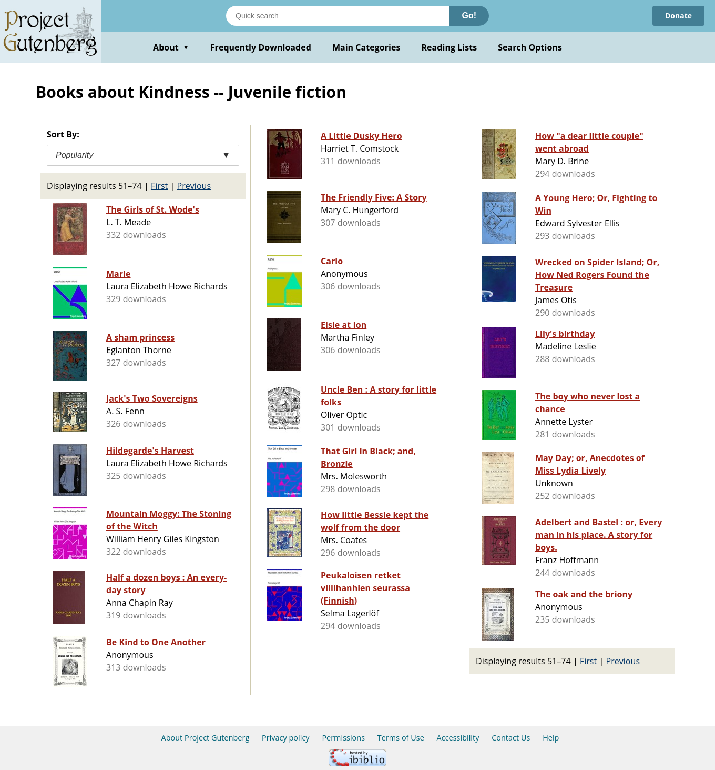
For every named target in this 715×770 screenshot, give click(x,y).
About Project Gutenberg (205, 738)
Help (551, 738)
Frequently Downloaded (260, 47)
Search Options (530, 47)
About (171, 47)
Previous (194, 186)
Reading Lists (449, 47)
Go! (469, 15)
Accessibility (458, 738)
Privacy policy (286, 738)
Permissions (343, 738)
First (159, 186)
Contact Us (511, 738)
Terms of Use (400, 738)
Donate (678, 16)
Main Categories (366, 47)
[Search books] (337, 16)
